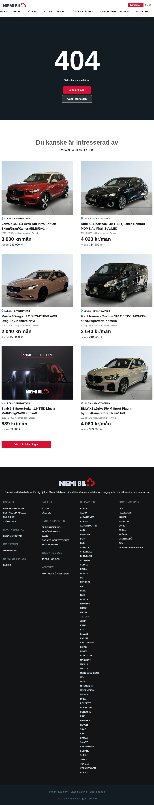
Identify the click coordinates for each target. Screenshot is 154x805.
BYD (82, 543)
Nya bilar (9, 517)
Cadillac (85, 547)
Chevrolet (86, 551)
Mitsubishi (86, 686)
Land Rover (87, 642)
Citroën (85, 560)
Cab (121, 508)
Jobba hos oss (108, 12)
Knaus (84, 634)
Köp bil (19, 12)
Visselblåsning (79, 791)
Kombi (122, 517)
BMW (83, 538)
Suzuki (84, 755)
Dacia (83, 569)
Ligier (83, 651)
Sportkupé (125, 538)
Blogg (7, 565)
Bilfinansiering (51, 527)
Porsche (85, 712)
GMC (82, 595)
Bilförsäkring (51, 531)
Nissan (84, 694)
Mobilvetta (87, 690)
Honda (84, 599)
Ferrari (85, 582)
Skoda (84, 738)
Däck (45, 536)
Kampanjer (135, 5)
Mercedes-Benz (89, 673)
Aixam (83, 513)
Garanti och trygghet (55, 540)
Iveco (83, 612)
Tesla (83, 759)
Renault (85, 720)
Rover (84, 725)
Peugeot (85, 703)
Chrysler (86, 556)
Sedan (122, 530)
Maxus (84, 664)
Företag (62, 12)
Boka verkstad (12, 536)
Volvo (84, 772)
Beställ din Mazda (14, 513)
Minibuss (124, 521)
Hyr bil (48, 12)
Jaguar (84, 616)
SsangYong (87, 746)
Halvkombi (125, 513)
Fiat (82, 586)
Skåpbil (123, 534)
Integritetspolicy (58, 791)
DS (81, 577)
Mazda (84, 668)
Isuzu (83, 608)
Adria (83, 508)
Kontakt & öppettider (55, 573)
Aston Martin (88, 526)
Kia (82, 629)
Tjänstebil (9, 521)
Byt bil (46, 508)
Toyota (84, 764)
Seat (83, 733)
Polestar (86, 707)
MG (82, 677)
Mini (82, 681)
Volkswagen (88, 768)
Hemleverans (50, 544)
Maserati (85, 660)
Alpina (84, 521)
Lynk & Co (86, 655)
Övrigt (123, 526)
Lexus (83, 647)
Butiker (126, 12)
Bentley (85, 534)
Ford (83, 590)
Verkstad (143, 12)
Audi (82, 530)
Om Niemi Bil (10, 550)
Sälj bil (34, 12)
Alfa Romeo (87, 517)
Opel (83, 699)
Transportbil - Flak (131, 547)
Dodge (84, 573)
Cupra (84, 564)
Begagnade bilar (13, 508)
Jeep (83, 621)
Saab (83, 729)
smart (84, 742)
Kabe (83, 625)
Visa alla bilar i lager (77, 150)
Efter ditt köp (97, 791)
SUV (121, 543)
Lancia (84, 638)
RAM (82, 716)
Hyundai (85, 603)
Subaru (84, 751)
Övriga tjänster (84, 12)
